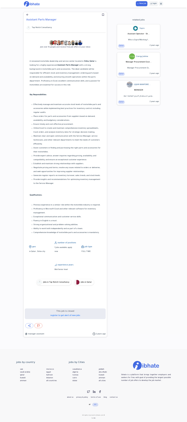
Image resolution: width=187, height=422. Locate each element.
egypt (48, 372)
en (95, 405)
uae (21, 369)
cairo (75, 378)
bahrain (49, 375)
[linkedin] (96, 393)
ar (90, 405)
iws (95, 418)
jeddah (101, 369)
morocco (50, 369)
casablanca (77, 369)
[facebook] (101, 393)
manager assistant (36, 334)
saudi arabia (25, 372)
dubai (75, 381)
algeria (75, 372)
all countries (51, 381)
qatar (22, 375)
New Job (141, 4)
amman (23, 381)
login (153, 4)
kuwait (23, 378)
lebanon (49, 378)
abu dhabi (103, 372)
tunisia (75, 375)
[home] (32, 4)
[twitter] (90, 393)
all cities (102, 381)
